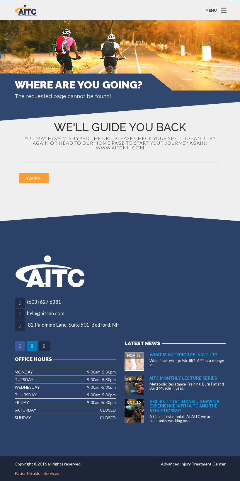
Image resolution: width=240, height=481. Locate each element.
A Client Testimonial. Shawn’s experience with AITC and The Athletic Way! (184, 406)
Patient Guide (27, 473)
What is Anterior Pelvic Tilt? (183, 354)
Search (34, 178)
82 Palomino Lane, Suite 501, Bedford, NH (74, 325)
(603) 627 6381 (44, 302)
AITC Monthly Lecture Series (183, 378)
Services (51, 473)
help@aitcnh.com (45, 313)
